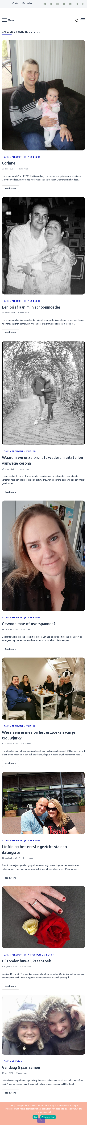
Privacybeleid (48, 1117)
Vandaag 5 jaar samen (21, 1067)
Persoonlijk (19, 157)
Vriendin (35, 157)
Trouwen (18, 451)
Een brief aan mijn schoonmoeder (31, 307)
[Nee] (41, 1120)
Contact (16, 3)
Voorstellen (27, 3)
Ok (35, 1117)
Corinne (9, 163)
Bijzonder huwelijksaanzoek (26, 960)
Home (5, 157)
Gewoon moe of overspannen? (29, 623)
